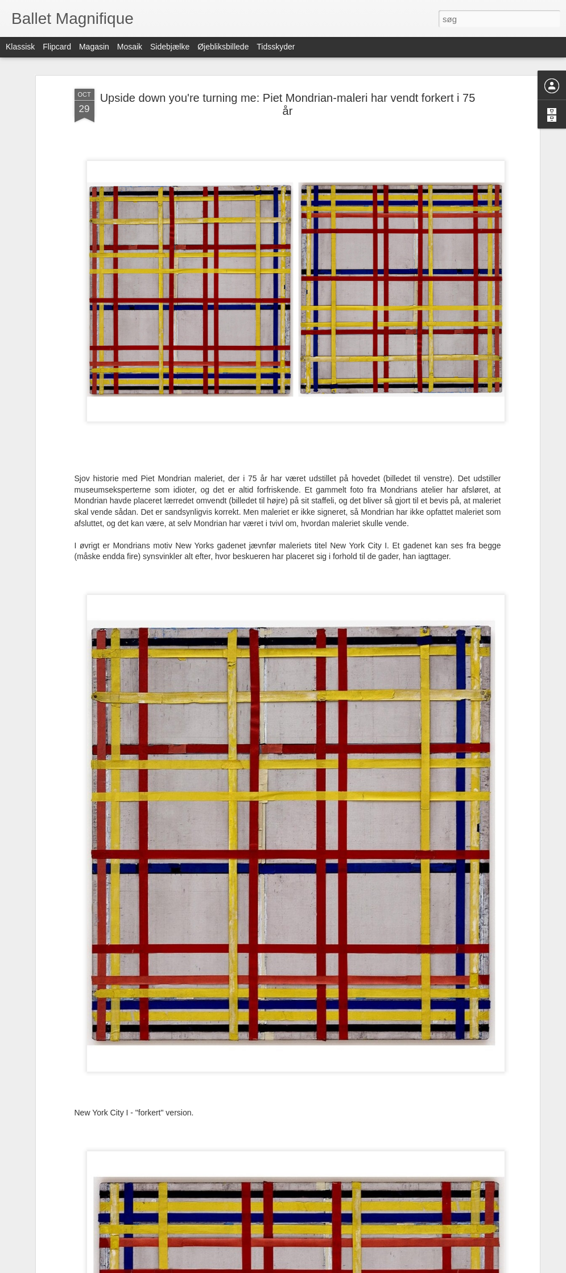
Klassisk (20, 46)
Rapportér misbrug (355, 1266)
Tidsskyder (276, 46)
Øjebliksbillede (223, 46)
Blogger (314, 1266)
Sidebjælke (169, 46)
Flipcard (57, 46)
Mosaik (129, 46)
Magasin (94, 46)
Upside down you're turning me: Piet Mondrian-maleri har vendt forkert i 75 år (288, 72)
